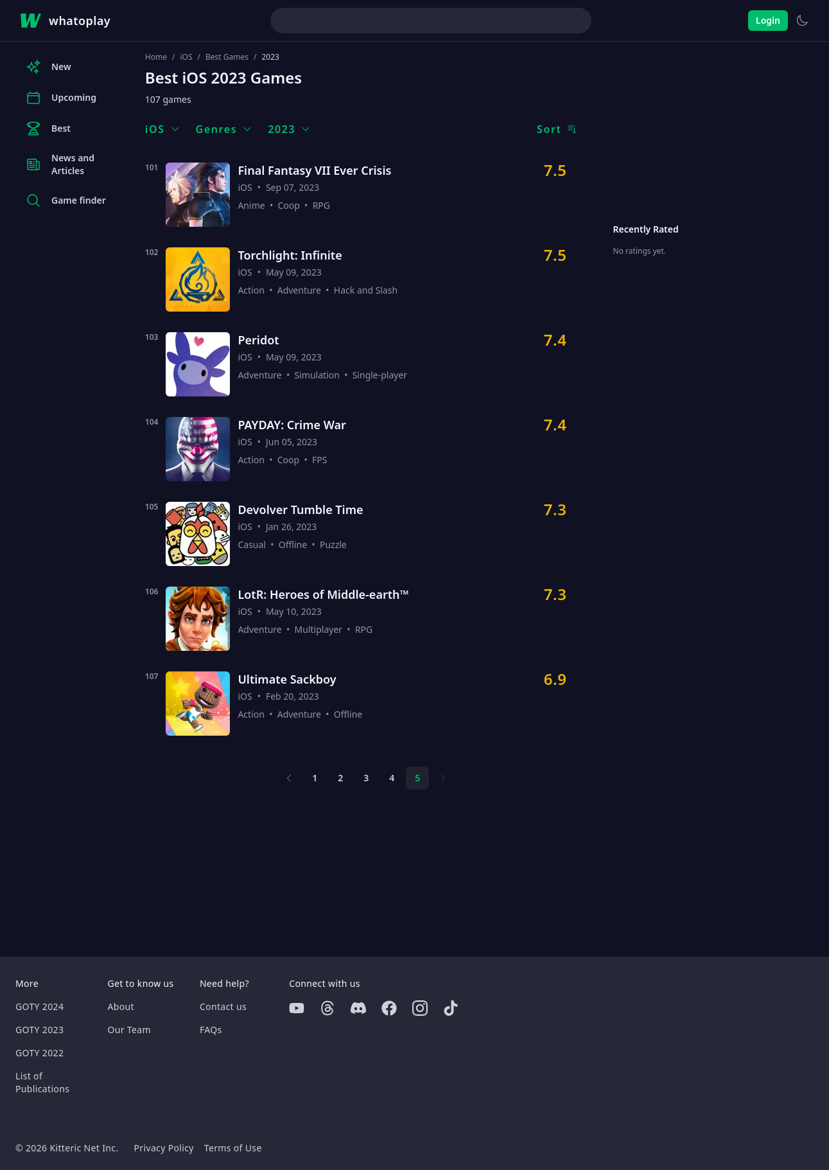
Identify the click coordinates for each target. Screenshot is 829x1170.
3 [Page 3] (366, 778)
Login (768, 20)
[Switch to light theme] (802, 20)
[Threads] (327, 1008)
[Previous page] (289, 778)
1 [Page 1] (314, 778)
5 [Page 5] (417, 778)
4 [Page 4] (391, 778)
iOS (186, 57)
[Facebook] (389, 1008)
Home (156, 57)
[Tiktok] (450, 1008)
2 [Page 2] (340, 778)
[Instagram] (420, 1008)
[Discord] (358, 1008)
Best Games (227, 57)
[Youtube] (296, 1008)
